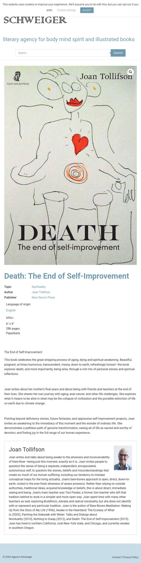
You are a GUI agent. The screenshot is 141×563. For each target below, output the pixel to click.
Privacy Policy (130, 557)
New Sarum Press (43, 297)
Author (8, 292)
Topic (7, 287)
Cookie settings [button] (66, 10)
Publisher (10, 297)
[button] (130, 72)
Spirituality (39, 287)
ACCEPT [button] (86, 10)
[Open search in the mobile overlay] (70, 53)
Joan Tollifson (41, 292)
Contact (116, 557)
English (11, 310)
